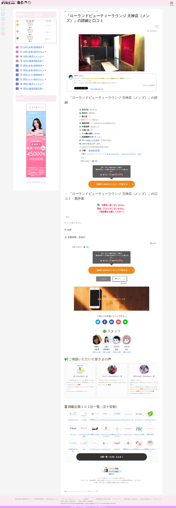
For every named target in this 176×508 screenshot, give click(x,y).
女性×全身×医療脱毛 (34, 47)
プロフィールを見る (148, 85)
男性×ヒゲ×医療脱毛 (34, 75)
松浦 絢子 (106, 349)
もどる (104, 279)
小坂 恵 (96, 349)
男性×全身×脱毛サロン (35, 70)
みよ (126, 349)
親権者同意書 (94, 150)
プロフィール (96, 352)
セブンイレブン (113, 154)
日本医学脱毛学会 (42, 499)
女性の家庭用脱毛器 (33, 61)
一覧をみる (123, 283)
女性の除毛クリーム (33, 56)
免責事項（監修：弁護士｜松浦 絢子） (90, 500)
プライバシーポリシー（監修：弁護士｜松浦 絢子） (72, 500)
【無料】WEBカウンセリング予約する (115, 184)
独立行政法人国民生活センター (25, 499)
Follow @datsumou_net (96, 89)
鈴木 (116, 349)
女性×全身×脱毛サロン (35, 52)
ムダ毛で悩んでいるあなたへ (137, 499)
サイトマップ (88, 503)
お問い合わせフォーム (55, 499)
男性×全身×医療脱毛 (34, 65)
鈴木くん (81, 75)
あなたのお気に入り (153, 499)
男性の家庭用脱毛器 (33, 88)
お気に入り (120, 279)
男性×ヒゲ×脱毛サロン (35, 79)
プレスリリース (122, 499)
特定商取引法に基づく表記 (108, 499)
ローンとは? (93, 140)
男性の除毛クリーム (33, 84)
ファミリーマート (128, 154)
